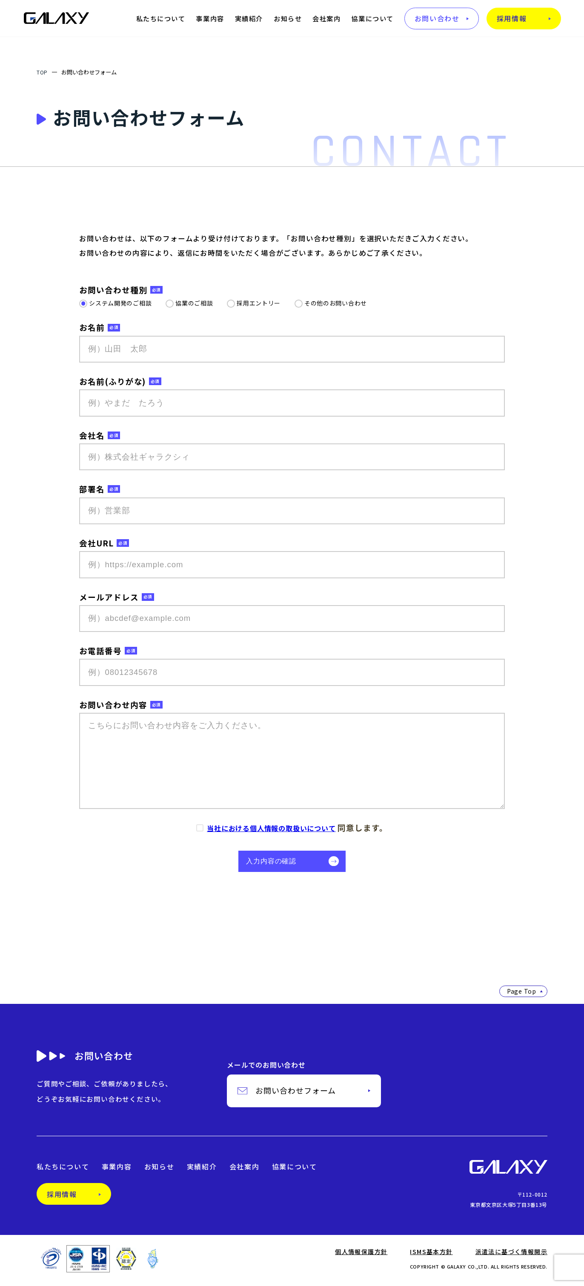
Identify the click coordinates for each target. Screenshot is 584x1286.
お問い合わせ (437, 18)
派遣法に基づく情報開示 (511, 1255)
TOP (43, 72)
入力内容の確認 (277, 863)
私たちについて (161, 18)
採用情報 (512, 18)
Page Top (525, 995)
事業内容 (210, 18)
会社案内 (326, 18)
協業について (372, 18)
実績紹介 (249, 18)
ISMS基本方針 (431, 1255)
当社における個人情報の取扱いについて (271, 828)
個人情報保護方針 (361, 1255)
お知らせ (288, 18)
